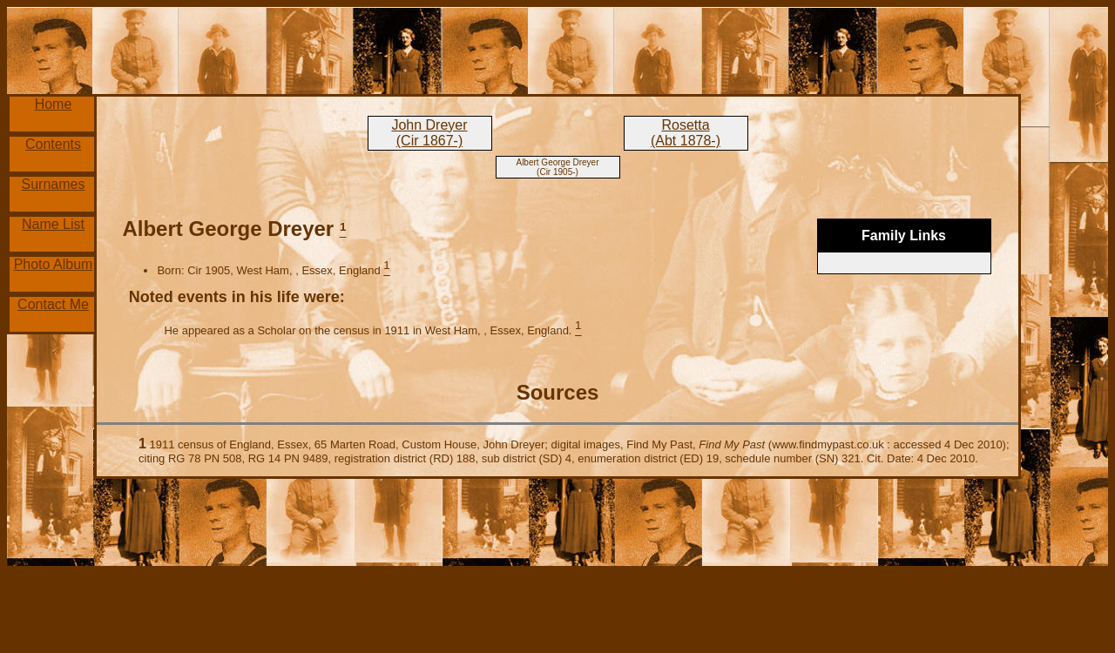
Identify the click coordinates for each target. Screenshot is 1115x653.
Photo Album (53, 264)
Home (53, 104)
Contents (53, 144)
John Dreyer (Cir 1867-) (429, 133)
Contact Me (53, 304)
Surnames (53, 184)
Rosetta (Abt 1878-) (685, 133)
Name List (53, 224)
